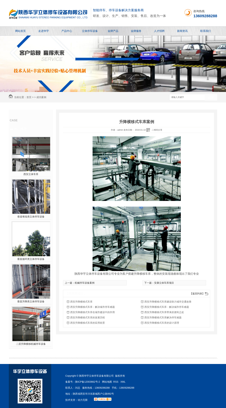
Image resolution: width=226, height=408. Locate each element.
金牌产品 (113, 30)
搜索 (211, 97)
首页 (28, 97)
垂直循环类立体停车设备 (30, 259)
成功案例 (41, 97)
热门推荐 (20, 129)
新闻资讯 (182, 30)
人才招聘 (159, 30)
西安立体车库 (30, 174)
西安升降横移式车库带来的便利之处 (164, 312)
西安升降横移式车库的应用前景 (87, 322)
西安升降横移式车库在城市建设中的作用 (92, 312)
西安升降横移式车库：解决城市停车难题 (92, 307)
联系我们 (205, 30)
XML (123, 381)
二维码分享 (157, 130)
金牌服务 (136, 30)
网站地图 (107, 381)
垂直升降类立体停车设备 (30, 301)
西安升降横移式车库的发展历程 (87, 317)
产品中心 (66, 30)
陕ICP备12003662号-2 (87, 381)
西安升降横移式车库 (81, 301)
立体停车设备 (90, 30)
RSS (116, 381)
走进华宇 (43, 30)
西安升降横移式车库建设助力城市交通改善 (167, 301)
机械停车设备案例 (84, 282)
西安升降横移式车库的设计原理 (161, 322)
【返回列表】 (197, 293)
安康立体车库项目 (164, 282)
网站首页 (20, 30)
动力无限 (83, 399)
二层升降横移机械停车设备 (31, 343)
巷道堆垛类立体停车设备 (30, 216)
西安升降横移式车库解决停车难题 (163, 317)
